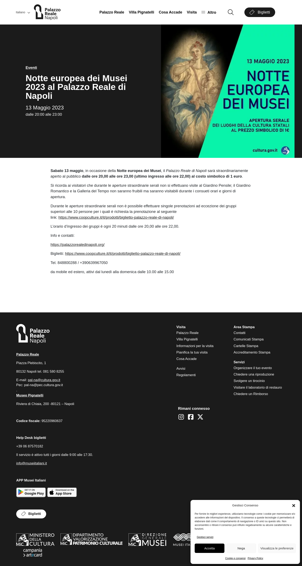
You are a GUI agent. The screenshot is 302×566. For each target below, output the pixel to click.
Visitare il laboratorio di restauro (258, 387)
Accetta (209, 548)
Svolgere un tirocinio (249, 381)
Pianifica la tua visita (192, 352)
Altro (211, 12)
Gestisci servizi (205, 537)
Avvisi (180, 369)
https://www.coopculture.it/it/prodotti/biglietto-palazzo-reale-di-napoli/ (116, 217)
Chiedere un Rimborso (251, 394)
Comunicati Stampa (249, 339)
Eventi (31, 67)
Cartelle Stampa (246, 346)
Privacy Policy (255, 558)
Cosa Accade (170, 12)
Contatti (239, 333)
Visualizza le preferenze (276, 548)
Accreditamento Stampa (252, 352)
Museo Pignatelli (29, 395)
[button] (294, 505)
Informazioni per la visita (194, 346)
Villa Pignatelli (141, 12)
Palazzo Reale (111, 12)
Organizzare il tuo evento (253, 368)
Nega (241, 548)
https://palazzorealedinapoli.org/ (78, 244)
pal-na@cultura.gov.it (44, 380)
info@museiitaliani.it (31, 463)
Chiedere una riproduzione (254, 374)
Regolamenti (186, 375)
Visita (192, 12)
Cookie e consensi (235, 558)
